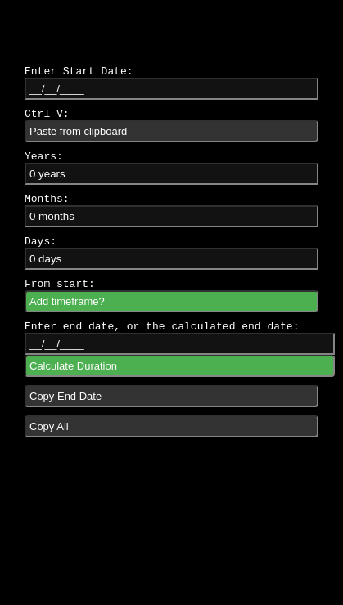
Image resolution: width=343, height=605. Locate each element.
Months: (47, 199)
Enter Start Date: (79, 71)
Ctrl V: (47, 114)
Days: (40, 241)
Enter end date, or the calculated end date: (162, 326)
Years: (44, 156)
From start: (60, 284)
